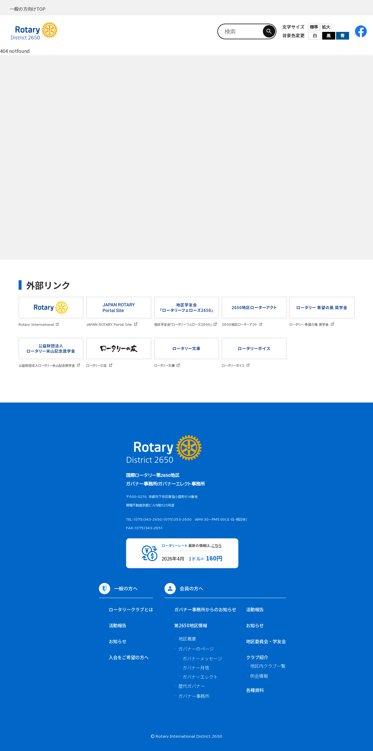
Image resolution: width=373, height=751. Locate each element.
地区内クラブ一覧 (268, 665)
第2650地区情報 (190, 625)
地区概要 (187, 638)
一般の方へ (126, 588)
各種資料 (255, 690)
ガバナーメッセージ (202, 658)
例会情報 (259, 675)
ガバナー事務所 (193, 696)
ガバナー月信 (196, 667)
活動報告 (117, 625)
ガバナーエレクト (200, 677)
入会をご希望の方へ (129, 657)
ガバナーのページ (196, 648)
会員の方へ (191, 588)
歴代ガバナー (191, 685)
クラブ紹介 (257, 657)
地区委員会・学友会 (266, 641)
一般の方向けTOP (27, 9)
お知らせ (117, 641)
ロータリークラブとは (131, 609)
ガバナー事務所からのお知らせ (205, 609)
